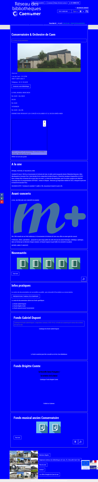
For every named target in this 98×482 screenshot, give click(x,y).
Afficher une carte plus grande (19, 156)
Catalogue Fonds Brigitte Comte (49, 379)
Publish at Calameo (49, 403)
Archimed (40, 480)
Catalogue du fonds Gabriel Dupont (49, 329)
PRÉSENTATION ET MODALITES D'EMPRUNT (26, 296)
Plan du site (42, 465)
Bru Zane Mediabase (61, 354)
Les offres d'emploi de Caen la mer (49, 474)
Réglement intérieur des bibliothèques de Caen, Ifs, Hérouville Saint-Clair (59, 460)
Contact (41, 470)
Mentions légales (44, 455)
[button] (64, 11)
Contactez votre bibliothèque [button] (21, 86)
